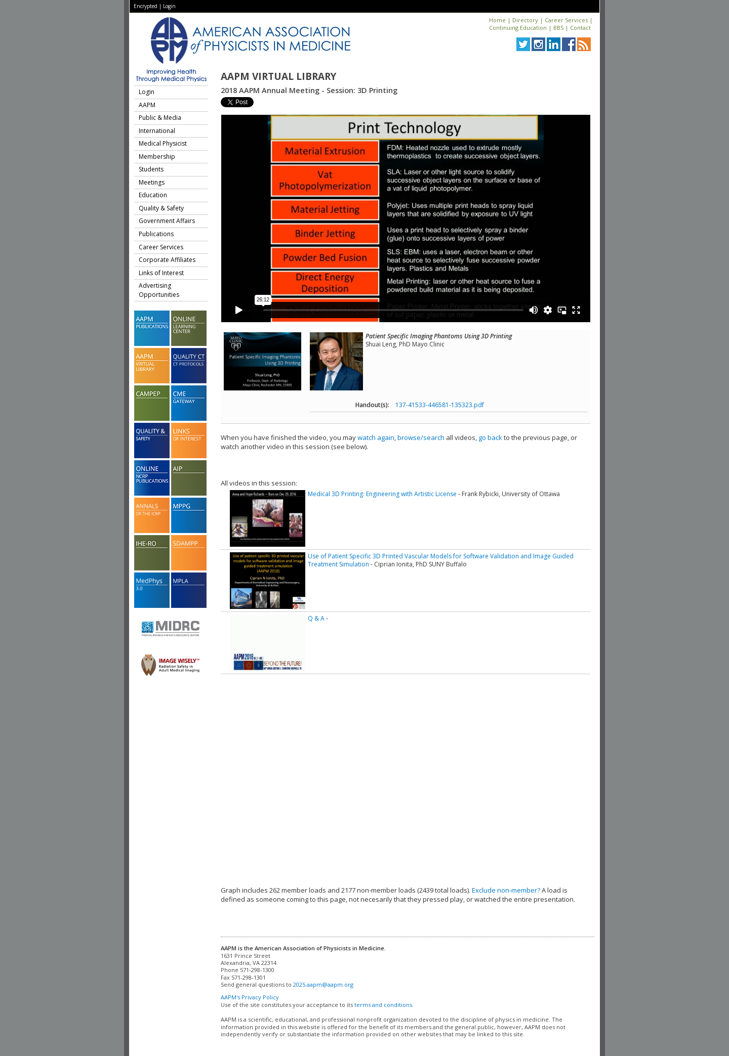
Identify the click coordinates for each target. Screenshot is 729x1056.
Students (151, 169)
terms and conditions (383, 1004)
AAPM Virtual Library (278, 76)
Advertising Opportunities (159, 290)
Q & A (316, 618)
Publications (156, 234)
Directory (525, 20)
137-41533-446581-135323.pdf (439, 405)
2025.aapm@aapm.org (323, 984)
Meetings (152, 182)
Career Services (566, 20)
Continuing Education (518, 27)
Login (169, 6)
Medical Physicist (163, 143)
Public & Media (160, 117)
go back (490, 437)
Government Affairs (167, 220)
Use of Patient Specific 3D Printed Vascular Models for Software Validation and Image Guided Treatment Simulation (441, 560)
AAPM (147, 105)
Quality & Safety (161, 208)
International (157, 130)
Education (153, 195)
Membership (157, 156)
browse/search (420, 437)
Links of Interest (161, 273)
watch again (375, 437)
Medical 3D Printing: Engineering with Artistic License (382, 494)
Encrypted (145, 6)
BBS (558, 27)
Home (497, 20)
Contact (580, 27)
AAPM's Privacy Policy (250, 997)
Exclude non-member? (506, 890)
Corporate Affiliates (167, 259)
